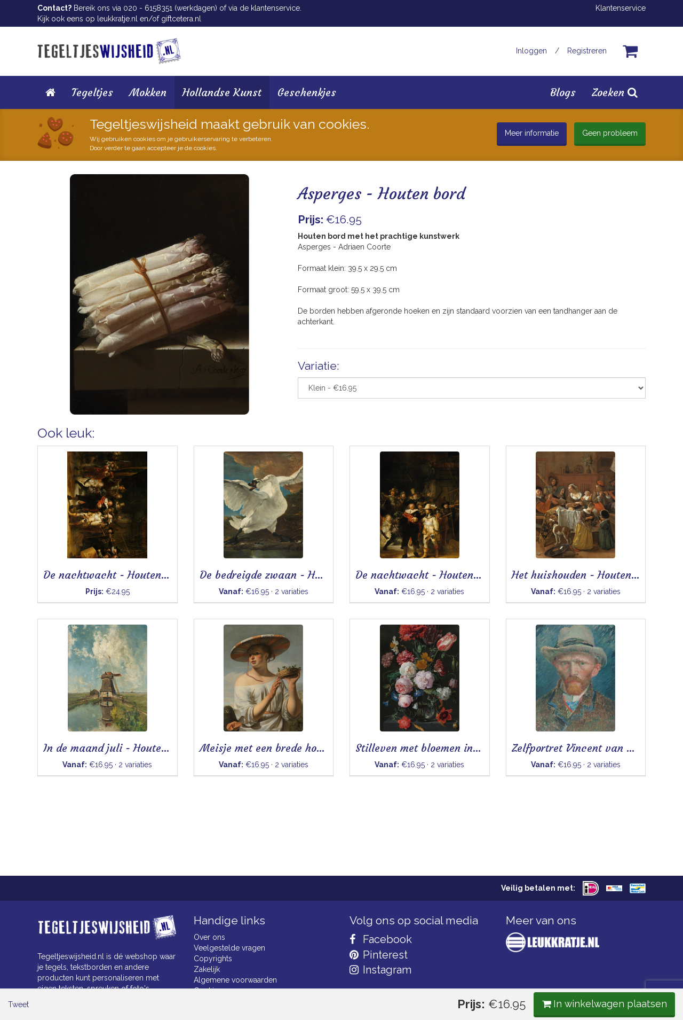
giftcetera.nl (181, 18)
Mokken (147, 92)
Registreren (587, 50)
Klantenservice (620, 8)
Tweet (55, 443)
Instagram (380, 969)
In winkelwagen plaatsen (566, 442)
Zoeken (615, 92)
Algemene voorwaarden (235, 980)
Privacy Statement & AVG (237, 1001)
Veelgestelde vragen (229, 948)
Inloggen (531, 50)
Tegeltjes (92, 92)
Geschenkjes (306, 92)
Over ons (209, 937)
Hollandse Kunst (221, 92)
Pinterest (379, 954)
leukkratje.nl (117, 18)
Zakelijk (207, 969)
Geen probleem (610, 133)
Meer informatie (532, 133)
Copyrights (213, 958)
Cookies (208, 990)
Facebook (381, 939)
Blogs (563, 92)
